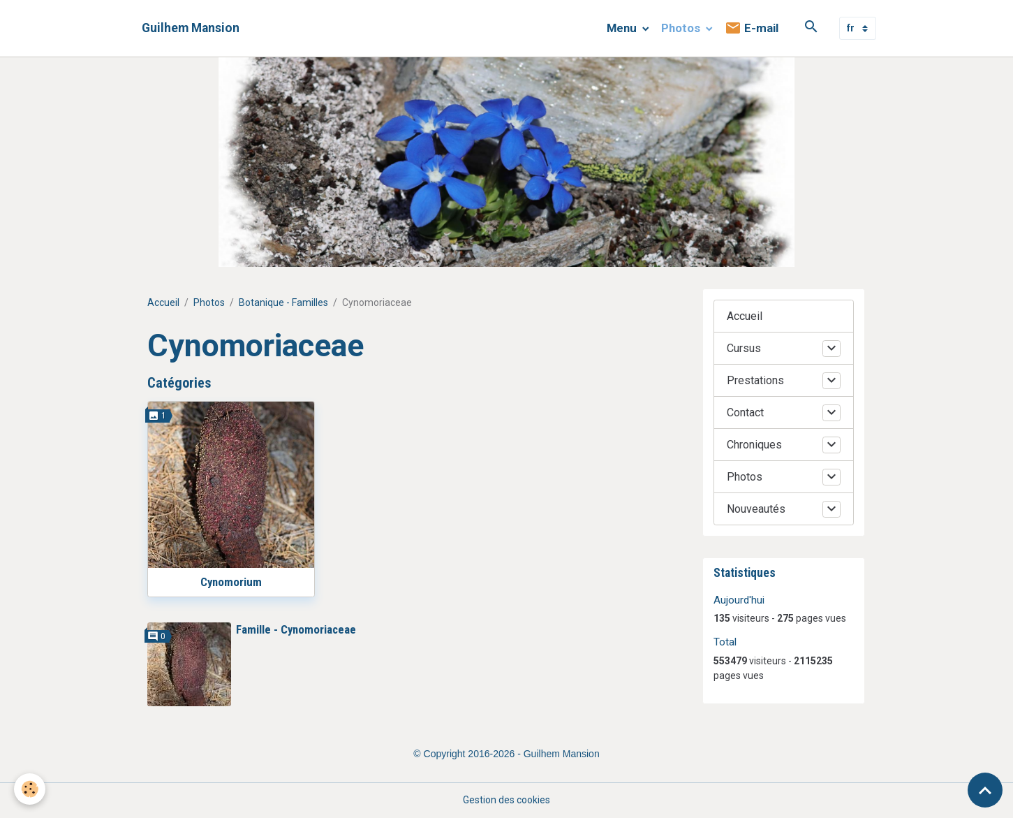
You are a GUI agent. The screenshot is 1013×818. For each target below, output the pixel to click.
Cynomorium (231, 582)
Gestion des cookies (506, 799)
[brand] (190, 28)
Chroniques (754, 444)
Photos (682, 28)
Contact (745, 412)
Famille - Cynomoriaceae (296, 629)
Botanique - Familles (283, 302)
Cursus (744, 348)
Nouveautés (756, 509)
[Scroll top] (985, 790)
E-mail (751, 28)
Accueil (163, 302)
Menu (623, 28)
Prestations (755, 380)
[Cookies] (29, 789)
